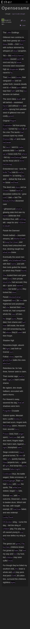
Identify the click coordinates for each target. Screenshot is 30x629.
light (8, 348)
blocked (12, 297)
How (5, 462)
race (13, 314)
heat (16, 182)
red (12, 182)
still (13, 572)
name (5, 216)
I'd (20, 222)
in (7, 55)
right (5, 447)
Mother (17, 239)
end (13, 55)
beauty (6, 201)
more (5, 289)
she (9, 252)
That (10, 172)
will (14, 139)
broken (9, 522)
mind (12, 157)
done (22, 161)
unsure (6, 481)
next (14, 300)
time (20, 106)
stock (5, 282)
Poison (6, 434)
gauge (12, 481)
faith (13, 91)
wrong (9, 164)
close (11, 357)
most (10, 561)
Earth (23, 239)
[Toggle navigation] (26, 2)
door (14, 292)
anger (21, 434)
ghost (5, 360)
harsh (5, 106)
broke (18, 77)
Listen (22, 25)
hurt (23, 322)
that (22, 132)
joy (23, 176)
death (19, 99)
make (21, 147)
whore (8, 332)
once (18, 209)
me (4, 142)
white (15, 487)
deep (5, 44)
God (16, 150)
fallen (12, 469)
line (9, 77)
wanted (20, 285)
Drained (6, 139)
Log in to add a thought (18, 14)
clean (15, 242)
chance (20, 55)
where (24, 154)
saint (20, 447)
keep (7, 242)
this (7, 109)
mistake (6, 59)
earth (19, 59)
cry (21, 532)
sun (11, 352)
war (22, 481)
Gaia (24, 260)
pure (19, 87)
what (5, 252)
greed (10, 116)
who (10, 260)
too (25, 91)
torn (16, 429)
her (11, 242)
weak (8, 142)
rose (6, 190)
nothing (22, 219)
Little (9, 32)
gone (19, 289)
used (20, 332)
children (9, 557)
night (18, 469)
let (4, 182)
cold (4, 197)
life (11, 176)
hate (16, 550)
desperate (14, 69)
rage (9, 380)
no (19, 495)
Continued (7, 474)
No (4, 319)
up (4, 154)
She (4, 275)
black (22, 452)
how (23, 307)
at (21, 190)
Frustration (7, 125)
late (7, 547)
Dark (11, 437)
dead (15, 51)
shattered (17, 260)
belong (18, 157)
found (23, 270)
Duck (11, 517)
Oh (4, 522)
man (5, 325)
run (8, 363)
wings (9, 426)
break (19, 62)
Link (23, 20)
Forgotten (7, 411)
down (23, 41)
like (4, 426)
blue (21, 44)
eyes (5, 129)
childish (6, 529)
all (10, 87)
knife (5, 172)
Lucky (5, 517)
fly (11, 72)
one (15, 437)
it (6, 285)
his (17, 491)
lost (13, 81)
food (10, 279)
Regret (13, 121)
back (20, 129)
